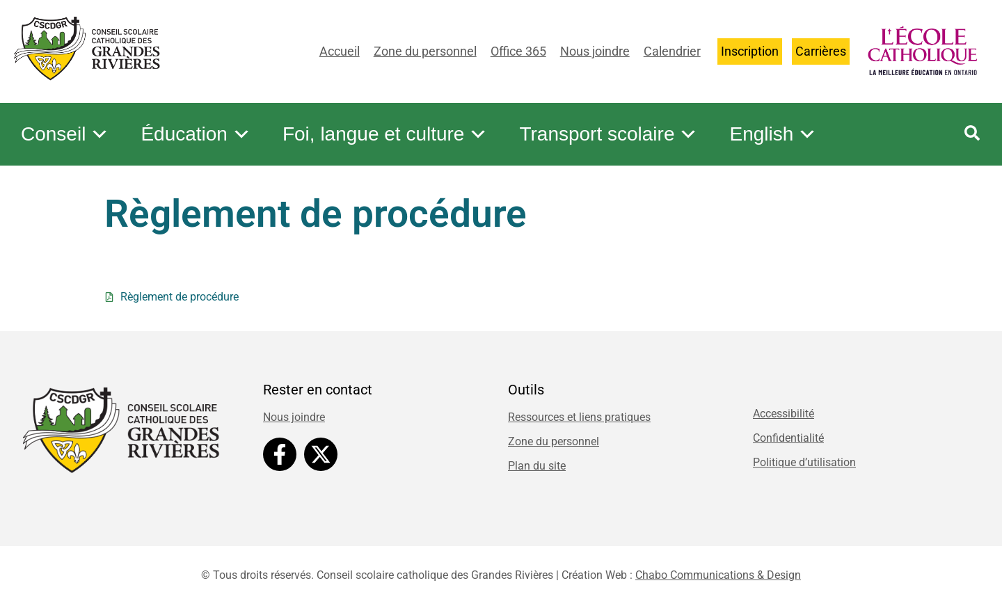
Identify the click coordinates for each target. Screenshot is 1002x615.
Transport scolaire (608, 134)
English (773, 134)
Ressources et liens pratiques (579, 417)
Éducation (196, 134)
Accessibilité (783, 413)
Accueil (339, 51)
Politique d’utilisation (804, 462)
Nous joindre (595, 51)
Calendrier (672, 51)
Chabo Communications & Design (718, 575)
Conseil (65, 134)
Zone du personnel (425, 51)
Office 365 (518, 51)
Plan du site (537, 465)
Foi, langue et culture (385, 134)
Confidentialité (788, 438)
